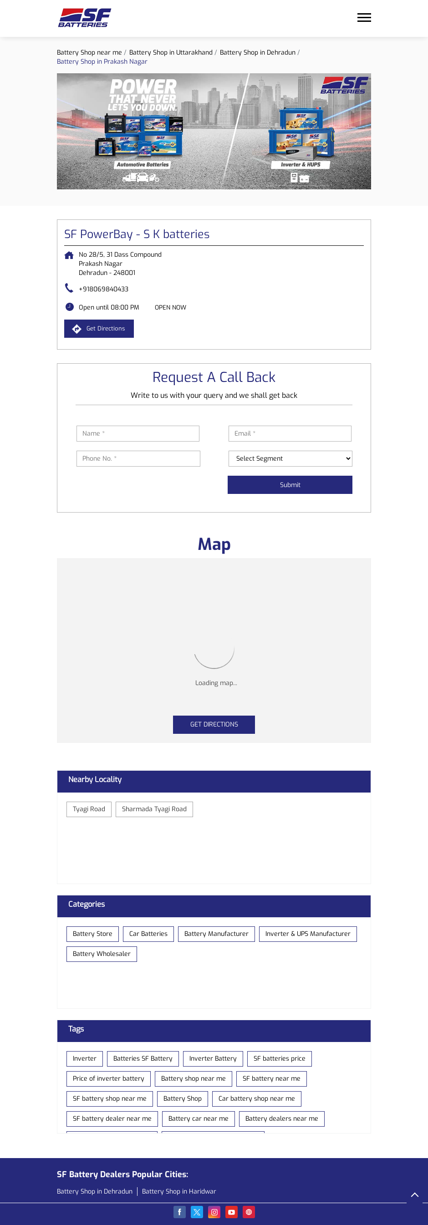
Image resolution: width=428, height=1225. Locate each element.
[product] (290, 459)
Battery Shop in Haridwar (179, 1191)
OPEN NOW (170, 307)
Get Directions (214, 724)
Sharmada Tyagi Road (154, 809)
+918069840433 (103, 289)
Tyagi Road (89, 809)
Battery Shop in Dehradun (94, 1191)
